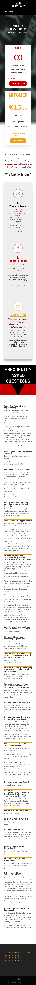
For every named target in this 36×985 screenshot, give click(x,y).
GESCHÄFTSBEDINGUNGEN (18, 214)
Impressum (9, 950)
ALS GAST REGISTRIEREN (18, 83)
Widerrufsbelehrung (13, 957)
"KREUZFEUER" (26, 164)
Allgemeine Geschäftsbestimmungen (19, 952)
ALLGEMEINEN (18, 212)
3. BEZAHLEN (18, 315)
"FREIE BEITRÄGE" (10, 164)
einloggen (18, 285)
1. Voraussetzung (18, 204)
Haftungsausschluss (13, 955)
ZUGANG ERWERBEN (18, 140)
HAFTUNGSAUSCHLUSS (18, 218)
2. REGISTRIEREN (18, 259)
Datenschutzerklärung (13, 960)
